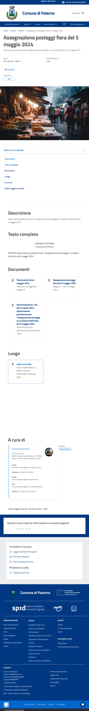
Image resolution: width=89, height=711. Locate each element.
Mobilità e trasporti (35, 646)
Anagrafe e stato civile (36, 625)
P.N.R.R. (53, 685)
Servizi (31, 620)
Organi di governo (10, 628)
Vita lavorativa (34, 632)
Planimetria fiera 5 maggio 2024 (25, 281)
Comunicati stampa (65, 628)
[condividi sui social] (9, 69)
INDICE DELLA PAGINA (14, 150)
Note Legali (41, 704)
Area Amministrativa (20, 448)
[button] (73, 2)
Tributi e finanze (34, 653)
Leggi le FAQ (54, 675)
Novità (13, 30)
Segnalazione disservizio (59, 678)
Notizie (21, 30)
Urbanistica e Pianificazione (38, 639)
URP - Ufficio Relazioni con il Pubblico (17, 693)
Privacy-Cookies (29, 704)
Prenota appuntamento (58, 671)
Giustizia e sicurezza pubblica (39, 650)
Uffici (5, 632)
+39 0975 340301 (10, 682)
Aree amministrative (11, 624)
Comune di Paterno (38, 13)
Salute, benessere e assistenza (40, 660)
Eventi (60, 632)
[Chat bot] (83, 705)
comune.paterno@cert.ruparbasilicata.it (18, 686)
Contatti (7, 667)
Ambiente (32, 657)
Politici (6, 639)
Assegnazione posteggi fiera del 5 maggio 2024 (45, 30)
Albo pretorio (62, 643)
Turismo (31, 643)
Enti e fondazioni (9, 635)
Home (6, 30)
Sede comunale (24, 364)
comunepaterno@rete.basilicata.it (16, 689)
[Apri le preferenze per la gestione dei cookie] (6, 705)
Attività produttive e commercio (40, 635)
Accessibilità (54, 682)
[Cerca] (82, 13)
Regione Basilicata (48, 1)
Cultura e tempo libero (36, 628)
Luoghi (6, 646)
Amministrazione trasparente (68, 647)
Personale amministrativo (13, 642)
